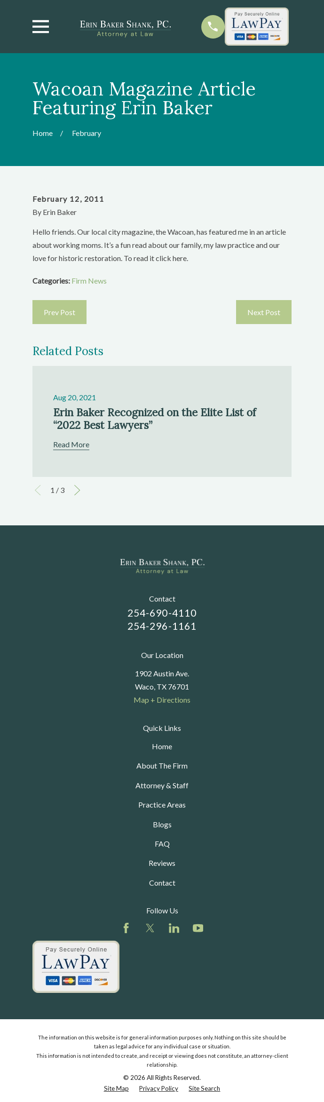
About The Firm (162, 765)
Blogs (162, 824)
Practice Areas (162, 804)
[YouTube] (198, 928)
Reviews (162, 862)
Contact (162, 882)
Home (162, 746)
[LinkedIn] (174, 928)
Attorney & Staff (162, 785)
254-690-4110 (162, 613)
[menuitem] (116, 1088)
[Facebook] (126, 928)
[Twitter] (150, 928)
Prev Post (59, 312)
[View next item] (77, 490)
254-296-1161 (162, 626)
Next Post (263, 312)
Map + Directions (162, 699)
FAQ (162, 843)
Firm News (89, 280)
